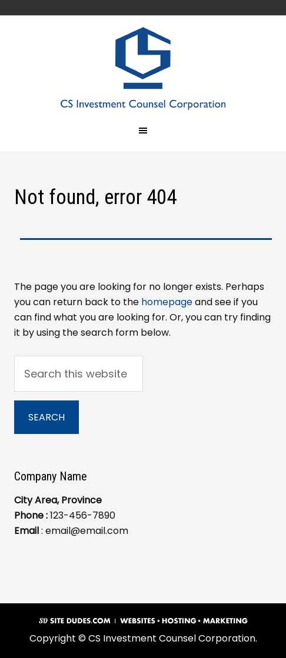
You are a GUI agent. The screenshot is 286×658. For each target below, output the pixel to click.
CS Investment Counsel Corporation (143, 68)
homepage (166, 302)
